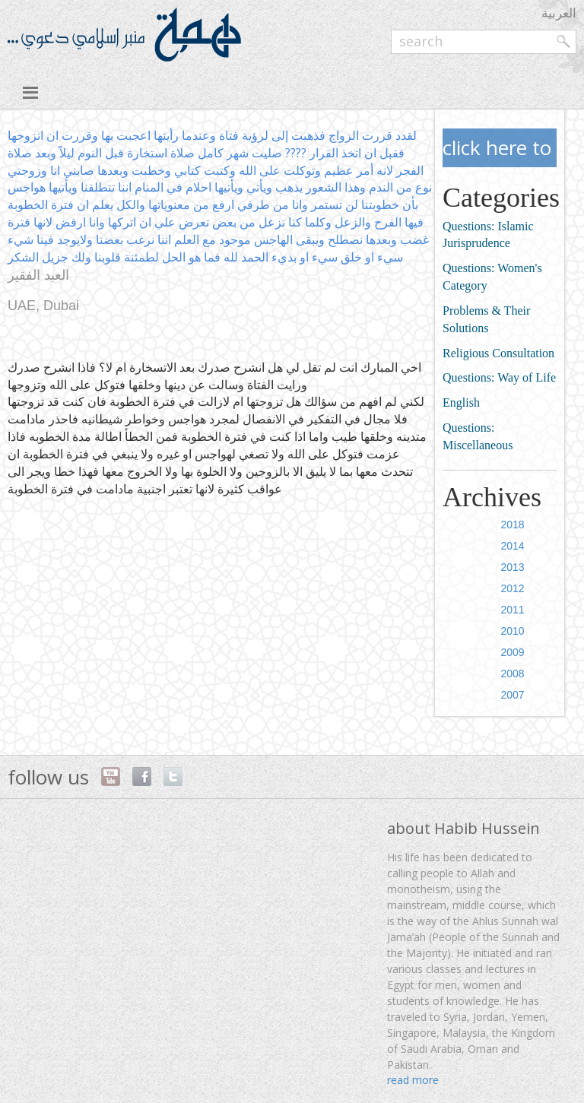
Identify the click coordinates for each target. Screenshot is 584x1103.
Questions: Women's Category (492, 276)
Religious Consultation (498, 353)
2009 (513, 652)
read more (413, 1080)
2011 (513, 610)
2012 (513, 588)
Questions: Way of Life (499, 377)
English (461, 402)
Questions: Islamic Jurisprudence (488, 235)
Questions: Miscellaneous (478, 436)
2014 (513, 546)
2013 (513, 567)
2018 (513, 524)
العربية (558, 12)
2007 (513, 695)
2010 (513, 631)
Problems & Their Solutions (486, 319)
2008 (513, 673)
